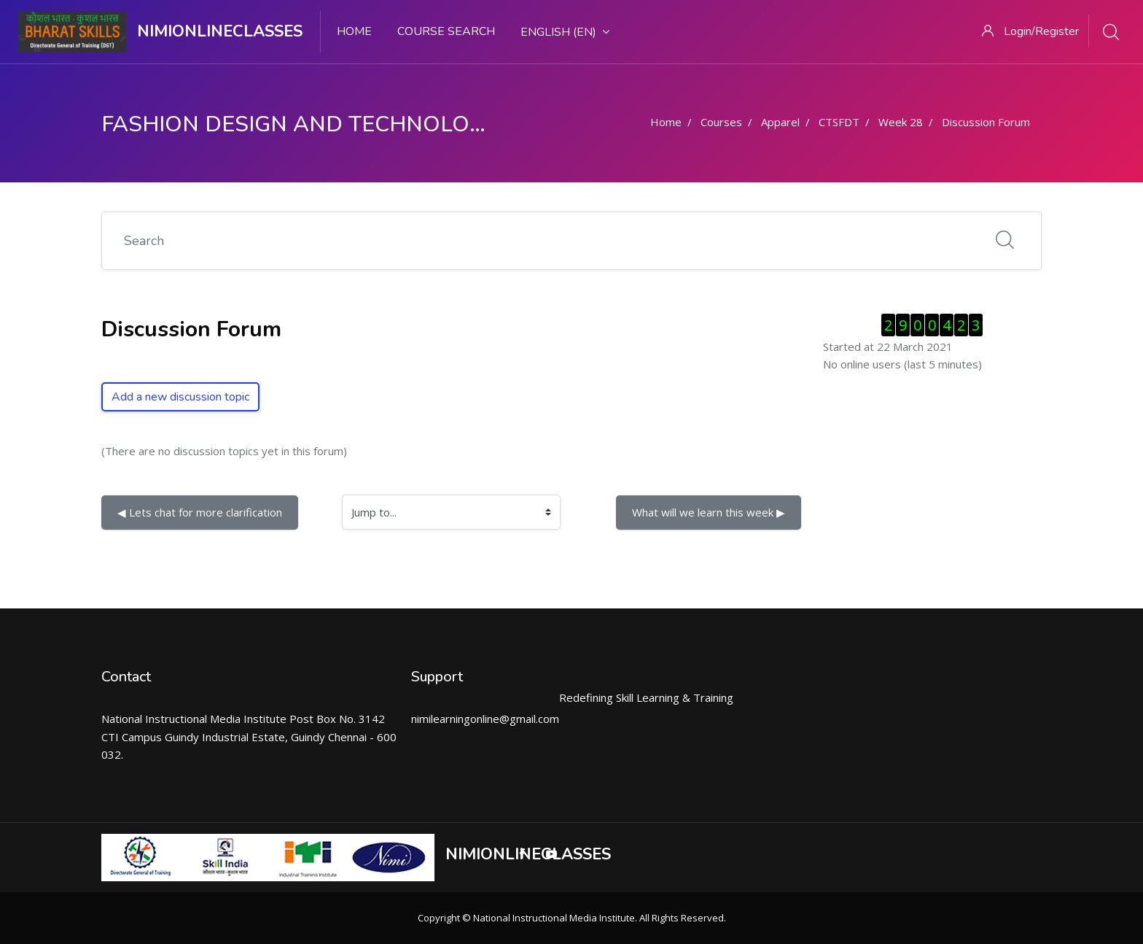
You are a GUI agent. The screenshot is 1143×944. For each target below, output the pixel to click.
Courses (721, 122)
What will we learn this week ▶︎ (708, 512)
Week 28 (900, 122)
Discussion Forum (986, 122)
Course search (446, 31)
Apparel (780, 122)
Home (354, 31)
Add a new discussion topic (180, 397)
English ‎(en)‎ (564, 32)
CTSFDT (839, 122)
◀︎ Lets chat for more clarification (199, 512)
